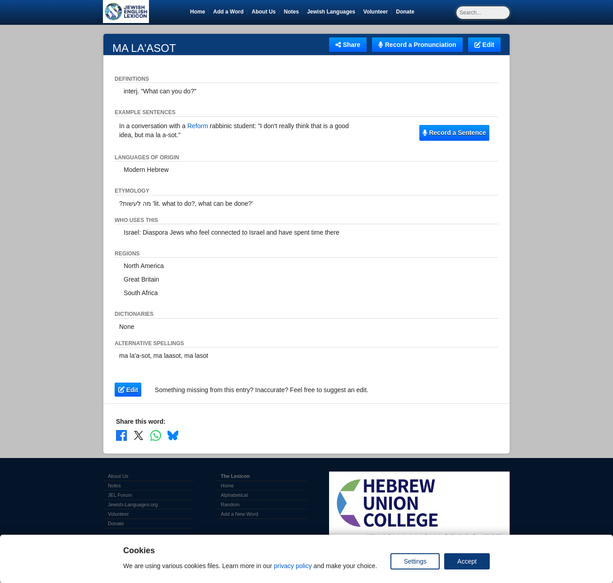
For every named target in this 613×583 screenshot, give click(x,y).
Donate (407, 12)
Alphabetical (234, 495)
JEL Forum (120, 495)
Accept (467, 561)
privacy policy (293, 565)
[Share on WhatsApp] (155, 435)
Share (347, 44)
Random (230, 504)
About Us (263, 12)
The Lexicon (235, 476)
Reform (197, 126)
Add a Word (228, 12)
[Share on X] (138, 435)
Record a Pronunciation (417, 44)
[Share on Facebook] (121, 435)
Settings (415, 561)
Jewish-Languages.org (133, 504)
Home (197, 12)
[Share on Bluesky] (172, 435)
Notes (291, 12)
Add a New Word (239, 514)
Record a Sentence (454, 132)
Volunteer (377, 12)
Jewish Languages (332, 12)
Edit (484, 44)
